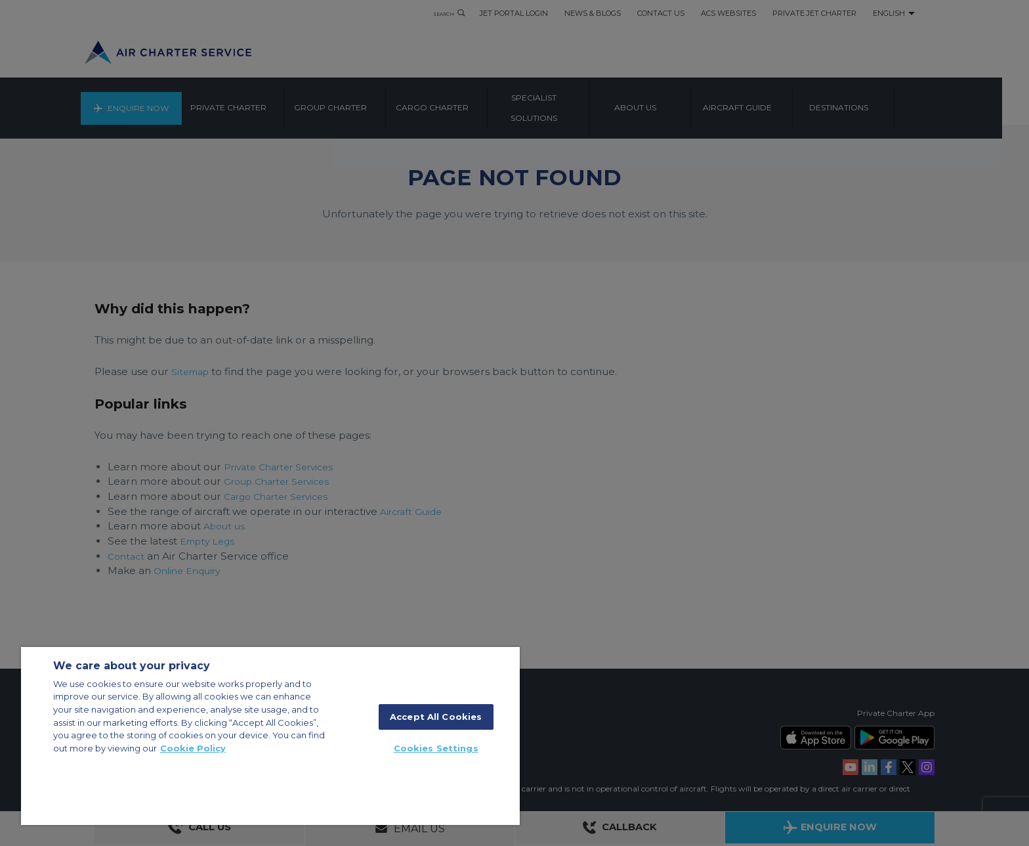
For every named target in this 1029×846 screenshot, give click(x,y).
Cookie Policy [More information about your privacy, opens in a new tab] (193, 748)
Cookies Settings (436, 748)
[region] (270, 736)
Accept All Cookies (436, 716)
